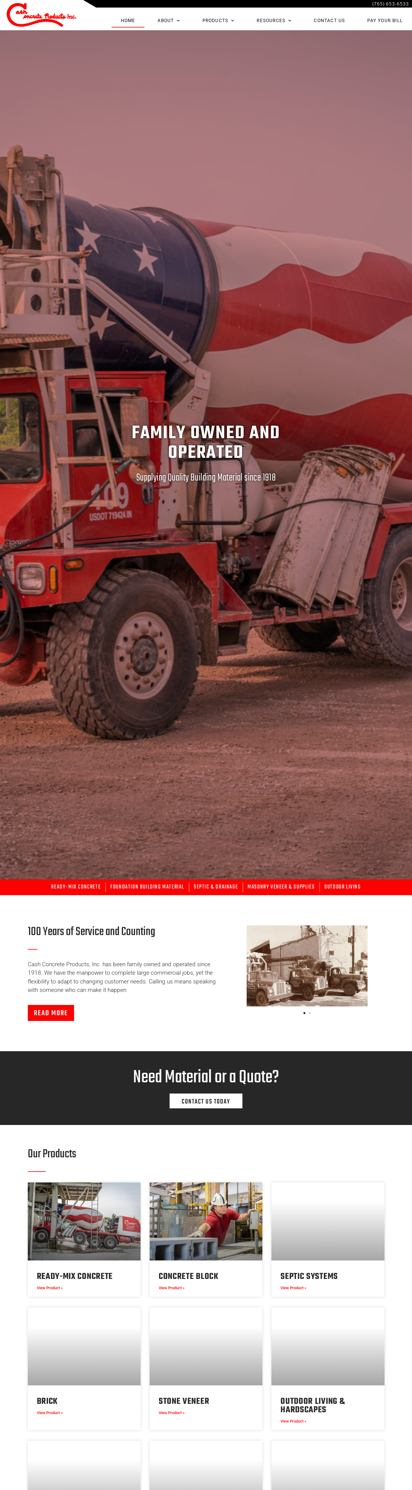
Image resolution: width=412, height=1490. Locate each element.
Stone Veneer (184, 1401)
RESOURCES (274, 20)
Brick (47, 1401)
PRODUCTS (219, 20)
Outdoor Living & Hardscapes (313, 1406)
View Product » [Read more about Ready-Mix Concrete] (50, 1288)
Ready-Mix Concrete (75, 1276)
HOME (128, 20)
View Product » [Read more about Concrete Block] (171, 1288)
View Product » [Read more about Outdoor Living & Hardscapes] (293, 1421)
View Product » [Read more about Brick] (50, 1412)
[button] (304, 1013)
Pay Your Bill (385, 20)
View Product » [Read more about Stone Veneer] (171, 1412)
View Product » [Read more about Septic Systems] (293, 1288)
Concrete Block (189, 1276)
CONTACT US (329, 20)
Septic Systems (309, 1276)
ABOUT (168, 20)
